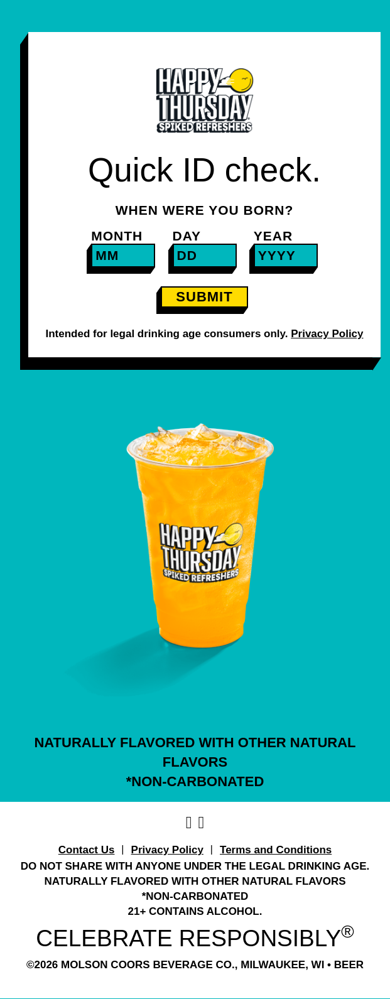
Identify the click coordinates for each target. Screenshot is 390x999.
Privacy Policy (167, 850)
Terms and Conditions (276, 850)
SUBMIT (204, 297)
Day (187, 235)
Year (273, 235)
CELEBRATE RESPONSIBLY (195, 938)
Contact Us (86, 850)
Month (117, 235)
